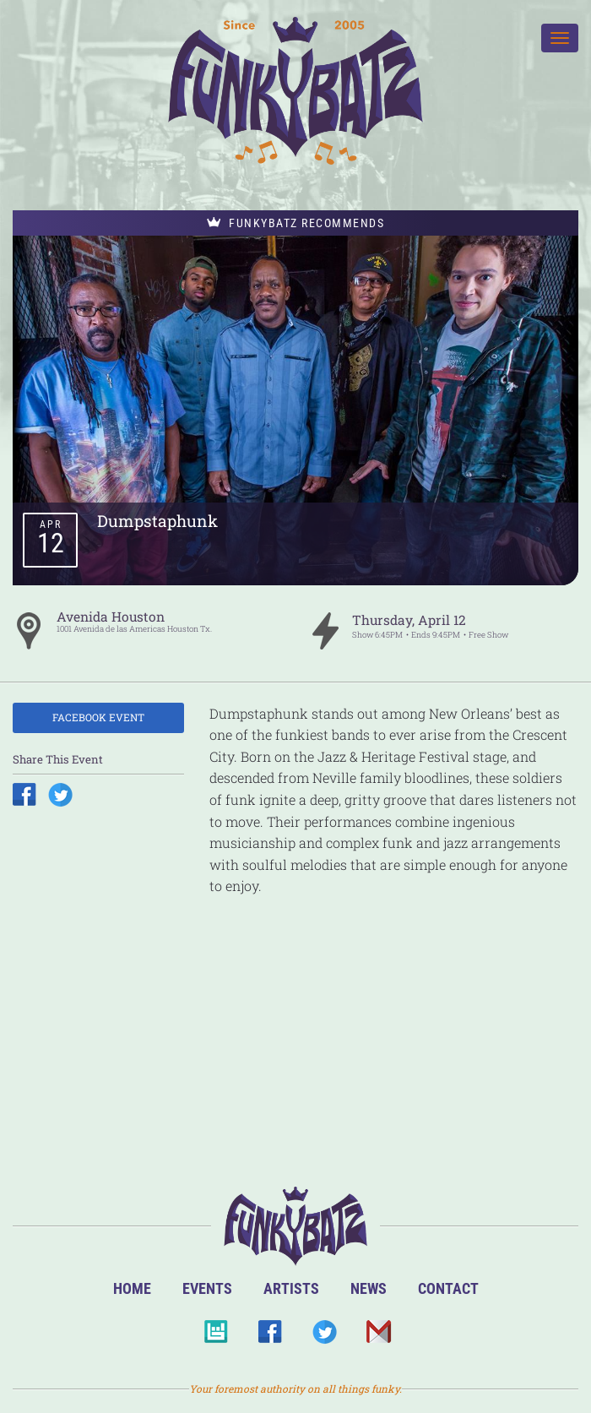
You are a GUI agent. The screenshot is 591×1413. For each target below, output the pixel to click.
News (368, 1288)
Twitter (324, 1336)
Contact (448, 1288)
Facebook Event (98, 717)
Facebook (270, 1336)
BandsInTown (216, 1336)
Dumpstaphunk (157, 520)
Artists (291, 1288)
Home (132, 1288)
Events (207, 1288)
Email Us (378, 1336)
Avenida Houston (111, 616)
